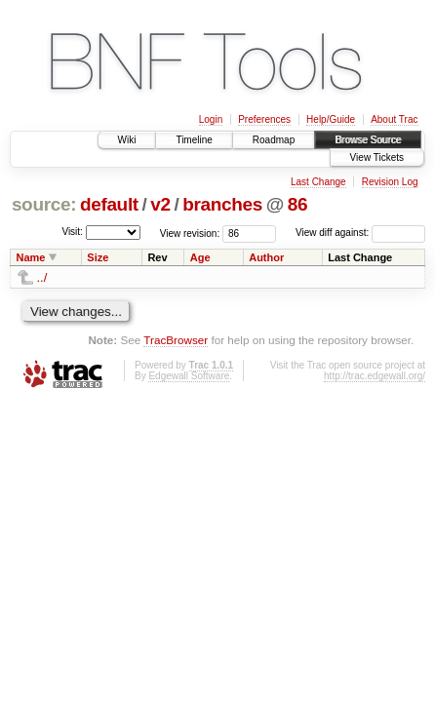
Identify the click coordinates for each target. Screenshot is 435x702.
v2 (160, 204)
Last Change (318, 181)
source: (44, 204)
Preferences (264, 119)
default (109, 204)
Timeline (194, 140)
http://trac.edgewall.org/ (374, 375)
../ (42, 277)
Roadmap (274, 140)
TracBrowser (175, 339)
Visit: (72, 231)
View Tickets (377, 157)
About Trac (394, 119)
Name (31, 257)
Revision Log (390, 181)
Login (210, 119)
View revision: (190, 232)
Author (266, 257)
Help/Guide (330, 119)
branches (222, 204)
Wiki (127, 140)
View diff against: (360, 232)
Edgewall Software (188, 375)
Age (200, 257)
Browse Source (368, 140)
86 (297, 204)
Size (97, 257)
